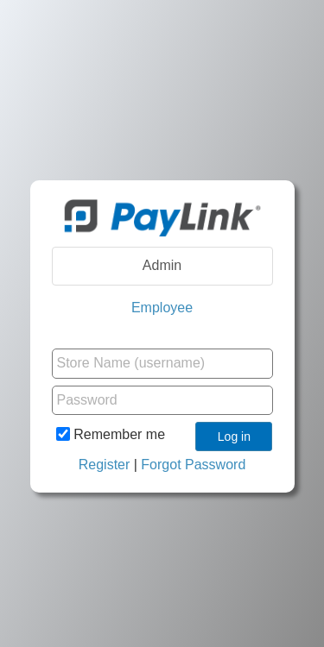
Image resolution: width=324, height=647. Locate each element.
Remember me (110, 434)
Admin (162, 265)
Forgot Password (193, 464)
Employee (162, 307)
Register (104, 464)
